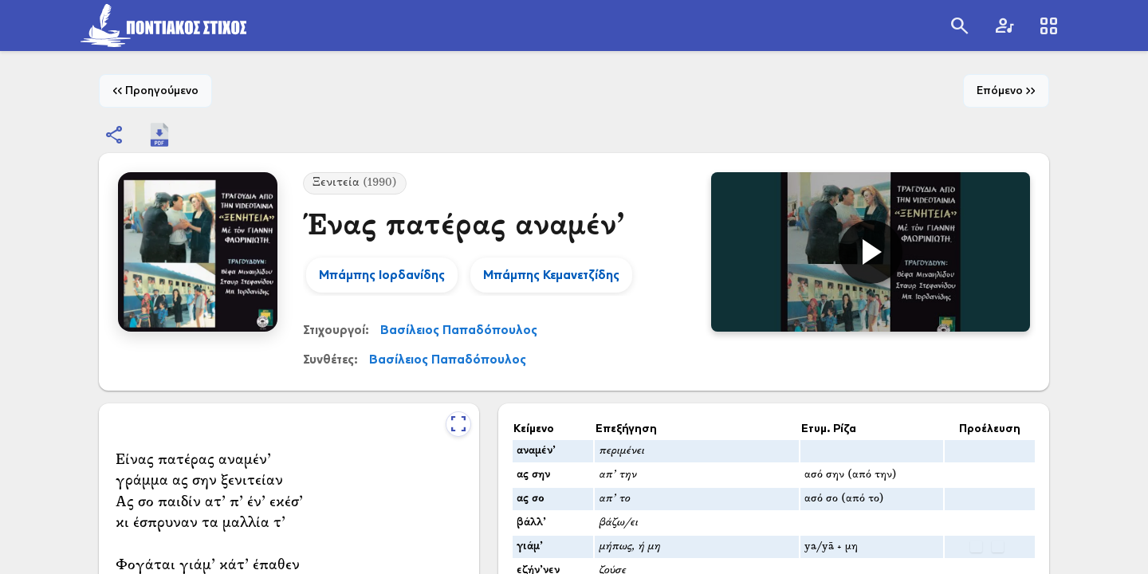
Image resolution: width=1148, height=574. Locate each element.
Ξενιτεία (355, 183)
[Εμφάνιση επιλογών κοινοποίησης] (115, 135)
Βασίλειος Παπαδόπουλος (458, 329)
